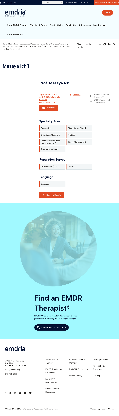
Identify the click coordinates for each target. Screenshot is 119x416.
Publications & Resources (78, 25)
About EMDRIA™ (15, 34)
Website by (102, 409)
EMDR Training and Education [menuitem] (54, 371)
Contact (86, 2)
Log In (108, 12)
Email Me (48, 107)
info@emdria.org (12, 370)
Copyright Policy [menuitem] (100, 359)
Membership (99, 25)
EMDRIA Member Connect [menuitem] (77, 361)
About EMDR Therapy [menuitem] (51, 361)
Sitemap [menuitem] (96, 375)
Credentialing (56, 25)
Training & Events (38, 25)
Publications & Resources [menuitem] (52, 390)
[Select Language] (52, 2)
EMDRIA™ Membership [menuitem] (51, 381)
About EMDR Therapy (17, 25)
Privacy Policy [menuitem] (75, 375)
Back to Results (51, 195)
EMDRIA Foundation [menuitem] (78, 369)
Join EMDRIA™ (72, 2)
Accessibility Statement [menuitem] (99, 367)
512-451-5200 (11, 374)
